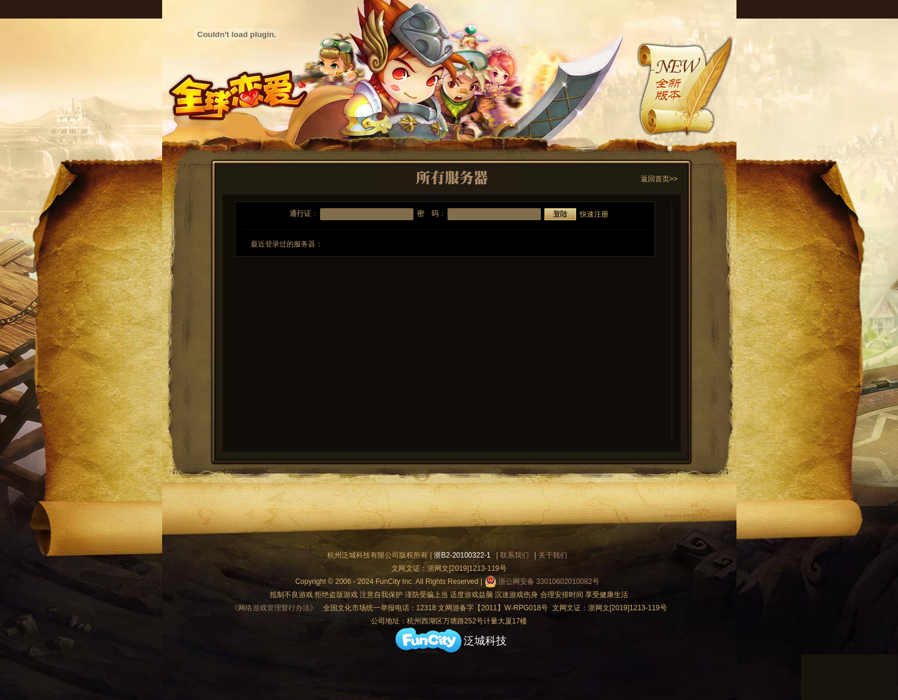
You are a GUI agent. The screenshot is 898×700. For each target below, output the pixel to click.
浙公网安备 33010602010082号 (542, 582)
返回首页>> (659, 179)
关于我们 (552, 555)
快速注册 (594, 214)
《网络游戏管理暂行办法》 (274, 608)
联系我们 (514, 555)
